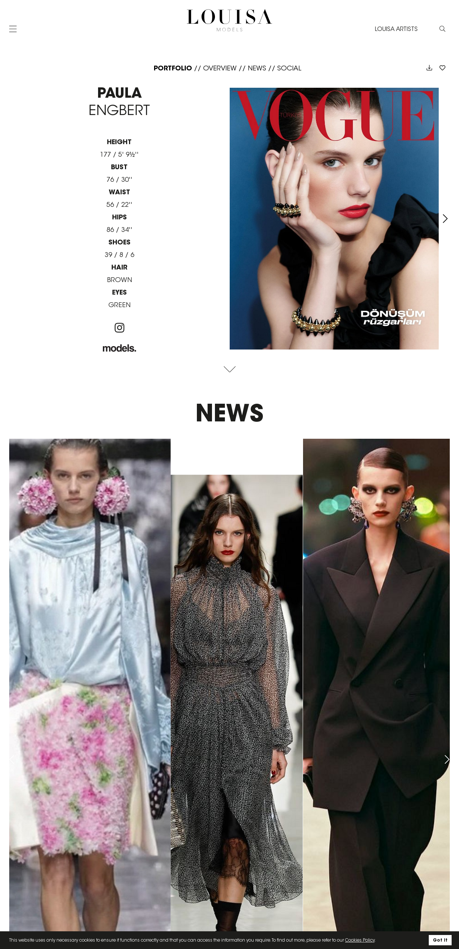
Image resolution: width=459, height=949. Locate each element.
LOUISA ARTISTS (396, 28)
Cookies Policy (360, 940)
